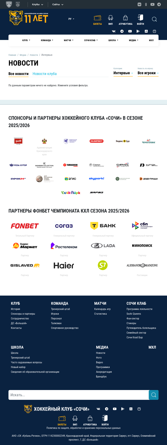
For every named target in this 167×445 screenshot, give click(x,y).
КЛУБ (15, 303)
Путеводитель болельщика (141, 328)
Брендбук (101, 376)
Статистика (100, 313)
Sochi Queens (134, 313)
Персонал (56, 318)
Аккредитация (104, 371)
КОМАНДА (59, 303)
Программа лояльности (139, 309)
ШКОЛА (17, 347)
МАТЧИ (100, 303)
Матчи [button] (67, 40)
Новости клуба (45, 73)
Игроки (55, 313)
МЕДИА (102, 347)
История (15, 309)
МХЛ (151, 40)
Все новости (18, 73)
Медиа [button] (133, 40)
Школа (14, 352)
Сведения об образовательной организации (35, 371)
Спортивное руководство (64, 328)
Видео (99, 362)
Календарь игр (102, 309)
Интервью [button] (122, 73)
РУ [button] (70, 19)
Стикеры (131, 323)
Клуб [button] (25, 40)
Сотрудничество (20, 318)
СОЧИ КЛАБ (136, 303)
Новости (100, 352)
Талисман (56, 323)
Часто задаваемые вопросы (26, 362)
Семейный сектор (136, 332)
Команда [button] (46, 40)
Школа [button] (112, 40)
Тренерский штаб (60, 309)
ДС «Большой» (19, 323)
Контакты (16, 328)
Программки (103, 367)
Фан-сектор (133, 318)
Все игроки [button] (147, 73)
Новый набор (18, 367)
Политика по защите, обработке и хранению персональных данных (83, 428)
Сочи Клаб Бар (135, 337)
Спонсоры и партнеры (23, 313)
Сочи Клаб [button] (90, 40)
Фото (99, 357)
